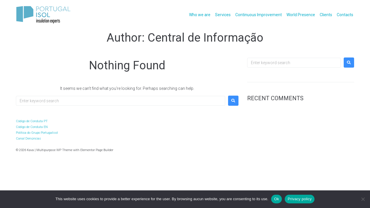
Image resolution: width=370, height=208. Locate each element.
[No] (363, 199)
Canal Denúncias (28, 138)
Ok (276, 199)
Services (223, 14)
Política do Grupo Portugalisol (37, 133)
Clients (326, 14)
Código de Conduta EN (32, 127)
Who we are (199, 14)
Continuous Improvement (258, 14)
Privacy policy (300, 199)
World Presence (300, 14)
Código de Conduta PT (32, 121)
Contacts (345, 14)
